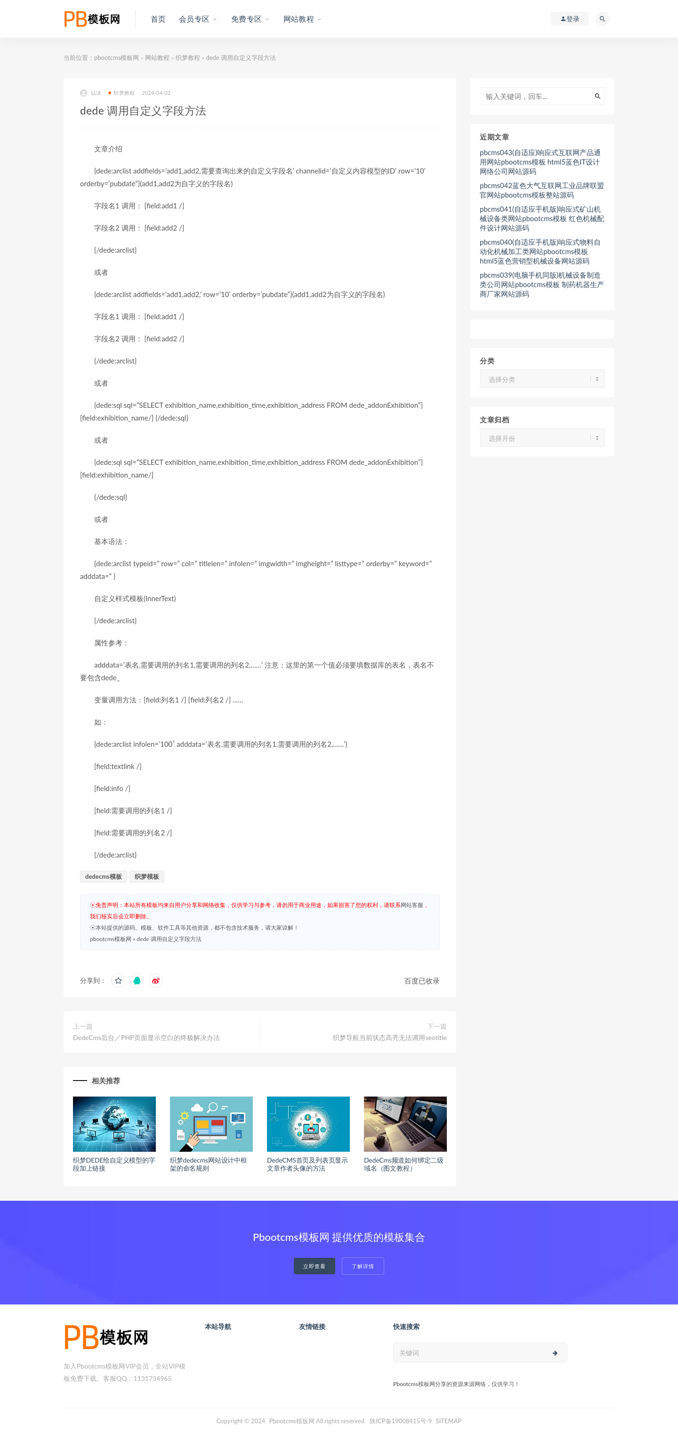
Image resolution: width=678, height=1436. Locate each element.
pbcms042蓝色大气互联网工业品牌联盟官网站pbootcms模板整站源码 (542, 190)
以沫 (90, 93)
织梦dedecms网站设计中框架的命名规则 (208, 1164)
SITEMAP (449, 1421)
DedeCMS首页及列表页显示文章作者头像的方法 (307, 1164)
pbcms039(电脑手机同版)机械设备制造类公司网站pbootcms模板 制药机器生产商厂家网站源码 (542, 284)
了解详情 (363, 1266)
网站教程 (157, 57)
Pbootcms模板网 (292, 1421)
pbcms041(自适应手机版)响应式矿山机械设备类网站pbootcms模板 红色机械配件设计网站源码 (542, 218)
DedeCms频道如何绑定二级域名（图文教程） (404, 1164)
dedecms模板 (103, 876)
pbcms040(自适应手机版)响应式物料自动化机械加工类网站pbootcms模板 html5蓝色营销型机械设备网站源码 (540, 251)
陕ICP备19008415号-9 (401, 1421)
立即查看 (314, 1266)
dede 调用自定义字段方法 (169, 938)
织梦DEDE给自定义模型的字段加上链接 (114, 1164)
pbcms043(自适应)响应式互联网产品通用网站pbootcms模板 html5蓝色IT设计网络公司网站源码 (540, 161)
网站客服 (412, 904)
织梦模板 (147, 876)
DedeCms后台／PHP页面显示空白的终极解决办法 (146, 1037)
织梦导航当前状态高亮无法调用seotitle (390, 1037)
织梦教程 (188, 57)
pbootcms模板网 (116, 57)
